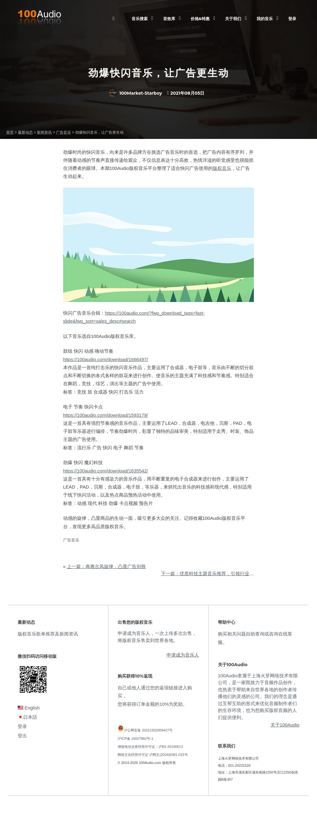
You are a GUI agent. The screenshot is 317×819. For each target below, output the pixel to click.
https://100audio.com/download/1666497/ (105, 359)
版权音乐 (222, 168)
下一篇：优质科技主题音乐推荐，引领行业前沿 (209, 573)
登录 (292, 18)
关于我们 (233, 18)
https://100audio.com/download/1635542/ (105, 470)
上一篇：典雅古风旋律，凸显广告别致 (106, 566)
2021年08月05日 (187, 93)
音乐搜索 (140, 18)
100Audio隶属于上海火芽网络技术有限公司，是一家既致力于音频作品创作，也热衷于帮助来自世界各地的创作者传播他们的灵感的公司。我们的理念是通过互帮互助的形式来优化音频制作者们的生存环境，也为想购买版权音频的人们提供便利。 (258, 696)
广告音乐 (71, 540)
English (29, 707)
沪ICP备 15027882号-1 (135, 738)
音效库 (169, 18)
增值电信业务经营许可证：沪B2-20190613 (150, 746)
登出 (22, 735)
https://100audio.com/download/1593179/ (105, 415)
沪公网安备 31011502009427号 (148, 730)
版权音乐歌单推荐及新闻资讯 (48, 633)
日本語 (27, 717)
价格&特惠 (200, 18)
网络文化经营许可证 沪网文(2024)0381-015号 (153, 754)
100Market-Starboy (135, 93)
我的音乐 (265, 18)
